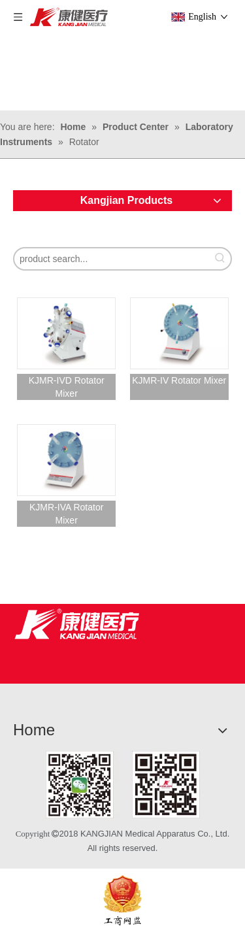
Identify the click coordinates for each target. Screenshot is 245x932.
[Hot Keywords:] (220, 258)
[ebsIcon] (122, 900)
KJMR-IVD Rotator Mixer (67, 387)
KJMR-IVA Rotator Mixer (66, 513)
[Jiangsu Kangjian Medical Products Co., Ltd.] (76, 624)
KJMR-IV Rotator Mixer (179, 380)
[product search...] (112, 258)
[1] (123, 784)
